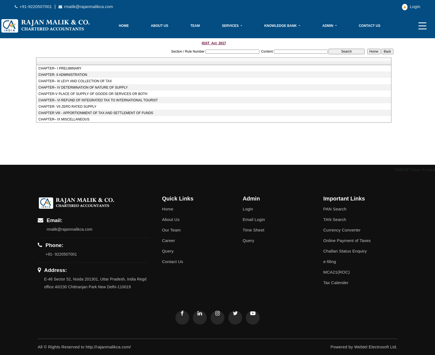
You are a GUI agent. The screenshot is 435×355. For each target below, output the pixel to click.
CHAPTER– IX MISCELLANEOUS (63, 119)
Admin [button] (328, 26)
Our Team (171, 230)
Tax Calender (335, 282)
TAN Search (334, 219)
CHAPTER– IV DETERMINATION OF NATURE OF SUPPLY (83, 87)
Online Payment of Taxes (347, 240)
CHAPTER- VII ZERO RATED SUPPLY (67, 107)
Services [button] (231, 26)
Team (195, 26)
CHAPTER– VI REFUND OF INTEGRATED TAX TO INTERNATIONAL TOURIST (98, 100)
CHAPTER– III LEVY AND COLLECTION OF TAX (75, 81)
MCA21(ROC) (336, 272)
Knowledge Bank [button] (281, 26)
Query (168, 251)
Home (124, 26)
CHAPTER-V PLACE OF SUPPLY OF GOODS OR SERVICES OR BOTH (92, 94)
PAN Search (334, 209)
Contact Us (369, 26)
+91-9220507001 (34, 6)
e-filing (329, 261)
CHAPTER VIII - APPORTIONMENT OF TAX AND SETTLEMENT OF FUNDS (95, 113)
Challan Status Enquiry (345, 251)
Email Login (254, 219)
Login (411, 6)
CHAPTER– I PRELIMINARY (59, 68)
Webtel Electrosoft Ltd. (375, 346)
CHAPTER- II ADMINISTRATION (62, 75)
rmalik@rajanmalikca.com (86, 6)
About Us (159, 26)
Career (168, 240)
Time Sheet (253, 230)
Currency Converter (341, 230)
